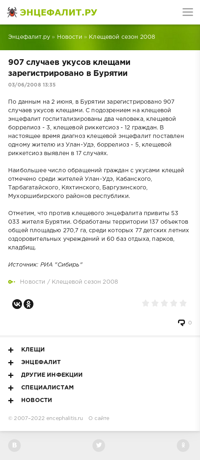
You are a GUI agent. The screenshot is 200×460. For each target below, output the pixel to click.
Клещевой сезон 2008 (85, 282)
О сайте (98, 418)
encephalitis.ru (65, 418)
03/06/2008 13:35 (32, 85)
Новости (32, 282)
